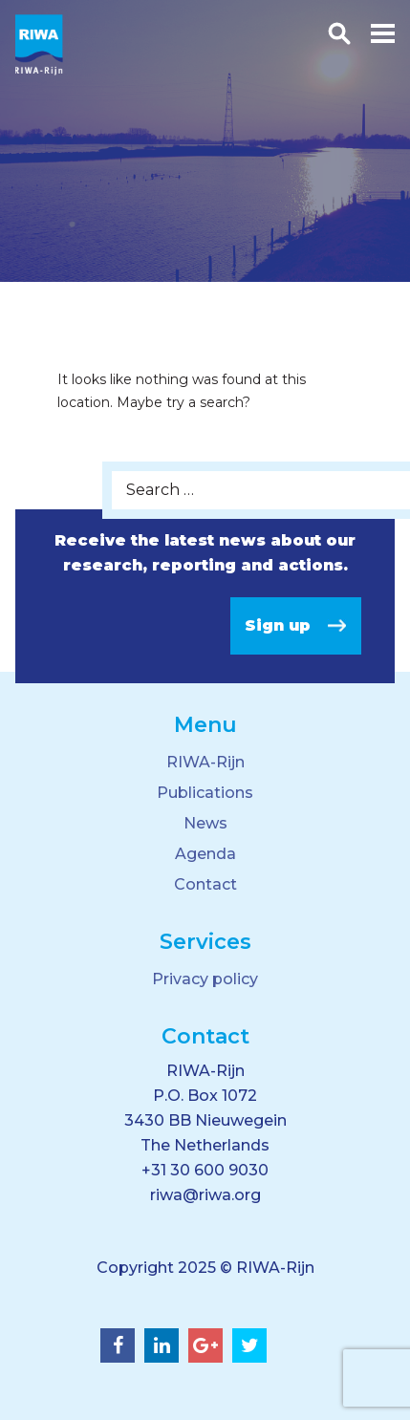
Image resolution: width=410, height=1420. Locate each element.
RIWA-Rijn (205, 762)
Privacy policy (205, 979)
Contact (205, 884)
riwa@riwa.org (205, 1195)
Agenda (205, 854)
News (205, 823)
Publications (205, 793)
